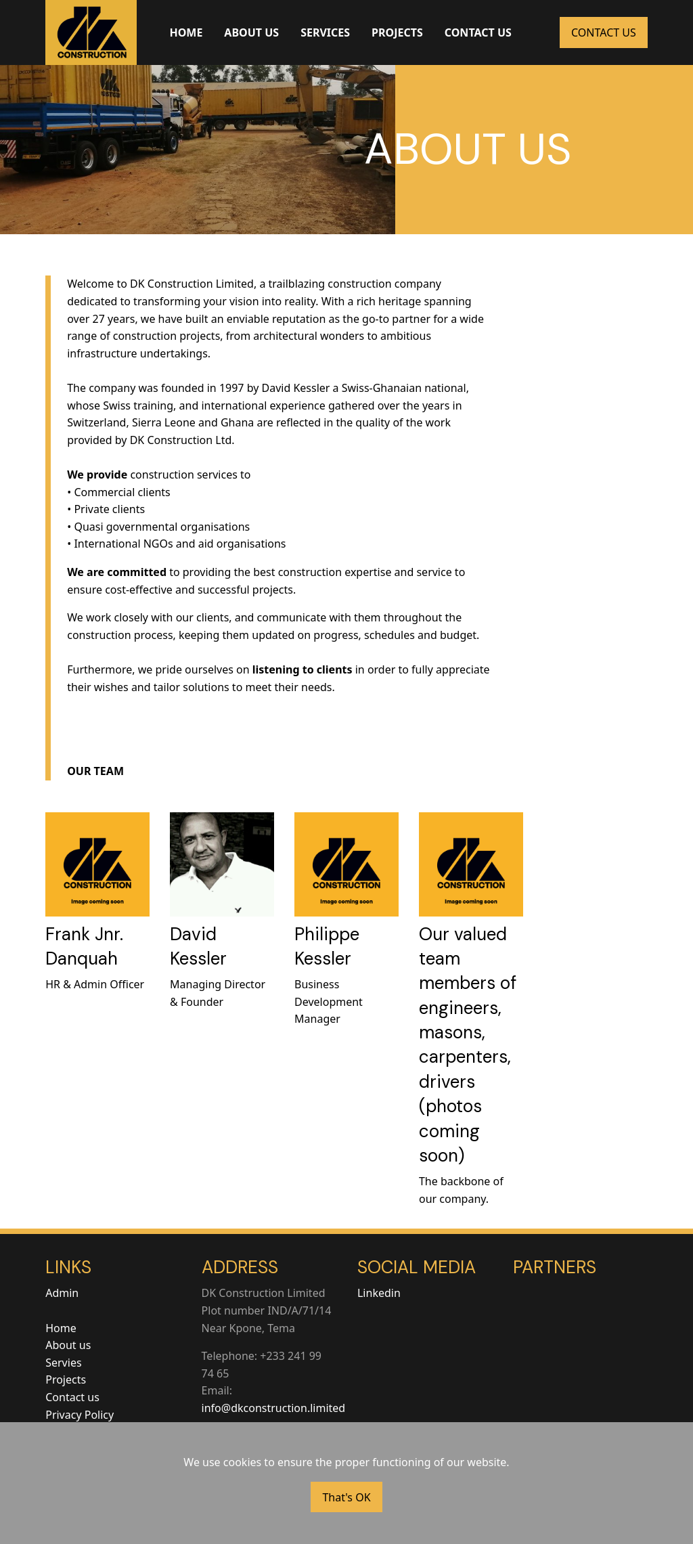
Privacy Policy (79, 1414)
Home (60, 1328)
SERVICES (325, 32)
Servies (63, 1362)
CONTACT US (478, 32)
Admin (62, 1292)
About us (68, 1345)
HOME (185, 32)
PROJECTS (397, 32)
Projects (65, 1379)
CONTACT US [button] (603, 32)
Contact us (72, 1397)
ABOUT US (251, 32)
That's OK (346, 1497)
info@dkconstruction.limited (274, 1407)
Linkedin (379, 1292)
